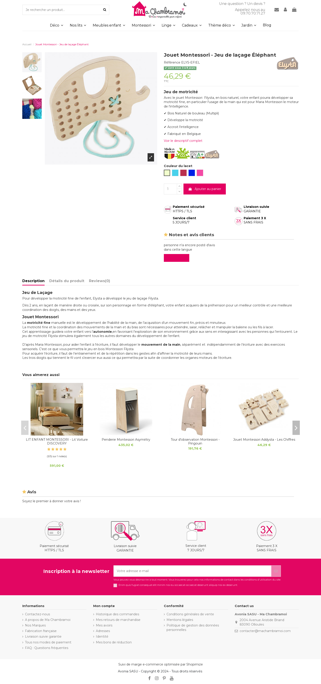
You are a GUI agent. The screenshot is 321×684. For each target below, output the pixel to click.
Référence (172, 62)
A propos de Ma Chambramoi (47, 620)
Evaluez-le (177, 258)
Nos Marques (35, 625)
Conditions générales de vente (190, 614)
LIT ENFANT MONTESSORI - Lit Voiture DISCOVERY (57, 441)
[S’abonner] (276, 571)
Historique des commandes (117, 614)
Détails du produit (66, 281)
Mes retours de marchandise (118, 620)
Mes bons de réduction (114, 642)
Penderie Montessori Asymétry (126, 440)
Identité (102, 636)
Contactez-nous (37, 614)
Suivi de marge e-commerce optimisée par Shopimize (160, 664)
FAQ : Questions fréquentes (46, 648)
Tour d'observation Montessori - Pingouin (195, 441)
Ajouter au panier (204, 189)
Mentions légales (180, 620)
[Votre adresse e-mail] (192, 571)
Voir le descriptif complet (183, 141)
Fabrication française (41, 631)
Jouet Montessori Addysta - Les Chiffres (264, 440)
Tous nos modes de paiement (48, 642)
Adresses (103, 631)
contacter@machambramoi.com (265, 631)
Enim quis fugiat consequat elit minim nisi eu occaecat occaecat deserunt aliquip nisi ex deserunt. (178, 585)
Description (33, 281)
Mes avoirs (104, 625)
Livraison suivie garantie (43, 636)
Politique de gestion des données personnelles (193, 627)
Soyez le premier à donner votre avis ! (51, 501)
